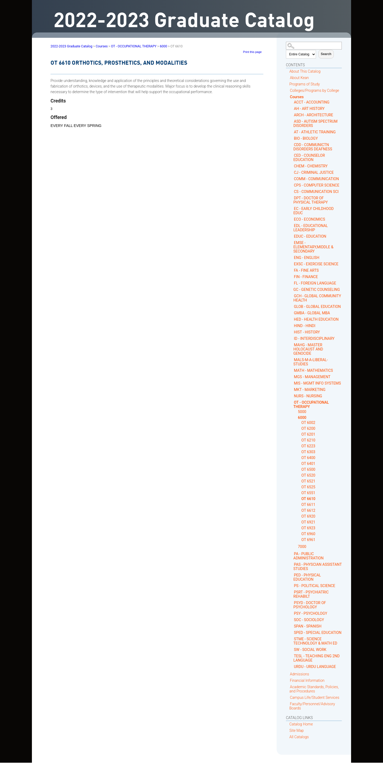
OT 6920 (308, 516)
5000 (302, 412)
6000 (302, 417)
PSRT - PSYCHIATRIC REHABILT (311, 594)
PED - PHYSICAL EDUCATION (307, 577)
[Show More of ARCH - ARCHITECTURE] (292, 115)
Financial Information (307, 680)
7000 (302, 546)
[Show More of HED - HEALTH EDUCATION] (292, 319)
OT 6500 (308, 469)
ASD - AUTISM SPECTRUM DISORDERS (315, 123)
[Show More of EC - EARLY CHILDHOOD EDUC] (292, 209)
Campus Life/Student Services (314, 697)
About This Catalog (304, 71)
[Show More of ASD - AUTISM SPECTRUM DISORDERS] (292, 121)
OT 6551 (308, 493)
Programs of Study (304, 84)
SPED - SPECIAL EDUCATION (318, 632)
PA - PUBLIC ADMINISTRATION (308, 556)
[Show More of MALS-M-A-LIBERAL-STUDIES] (292, 360)
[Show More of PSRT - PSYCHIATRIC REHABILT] (292, 592)
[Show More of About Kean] (288, 78)
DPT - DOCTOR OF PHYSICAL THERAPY (310, 200)
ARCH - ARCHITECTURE (313, 115)
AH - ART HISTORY (309, 108)
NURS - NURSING (308, 396)
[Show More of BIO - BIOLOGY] (292, 138)
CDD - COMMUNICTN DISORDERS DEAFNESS (312, 147)
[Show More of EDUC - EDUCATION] (292, 236)
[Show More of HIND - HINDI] (292, 326)
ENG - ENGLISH (306, 257)
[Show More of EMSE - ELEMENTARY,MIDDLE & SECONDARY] (292, 243)
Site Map (296, 730)
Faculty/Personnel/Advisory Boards (312, 706)
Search (326, 54)
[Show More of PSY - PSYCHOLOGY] (292, 613)
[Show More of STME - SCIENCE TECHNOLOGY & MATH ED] (292, 639)
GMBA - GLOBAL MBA (312, 313)
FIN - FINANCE (306, 277)
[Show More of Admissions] (288, 674)
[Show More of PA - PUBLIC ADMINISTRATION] (292, 554)
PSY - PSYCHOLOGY (310, 613)
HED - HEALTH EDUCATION (316, 319)
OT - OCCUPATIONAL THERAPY (311, 404)
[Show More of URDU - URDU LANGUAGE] (292, 666)
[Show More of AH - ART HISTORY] (292, 108)
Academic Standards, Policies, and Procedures (314, 689)
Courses (297, 97)
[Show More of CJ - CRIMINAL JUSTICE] (292, 172)
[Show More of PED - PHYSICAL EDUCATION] (292, 575)
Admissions (299, 674)
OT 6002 (308, 422)
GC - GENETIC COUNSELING (316, 289)
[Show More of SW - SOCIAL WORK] (292, 649)
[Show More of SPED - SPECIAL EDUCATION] (292, 632)
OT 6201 (308, 434)
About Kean (299, 78)
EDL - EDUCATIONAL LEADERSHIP (310, 228)
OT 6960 (308, 534)
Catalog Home (301, 724)
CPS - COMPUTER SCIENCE (316, 185)
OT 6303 (308, 452)
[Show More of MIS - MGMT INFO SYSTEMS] (292, 383)
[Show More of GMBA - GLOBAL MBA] (292, 313)
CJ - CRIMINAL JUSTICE (314, 172)
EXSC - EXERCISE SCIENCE (316, 264)
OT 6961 (308, 540)
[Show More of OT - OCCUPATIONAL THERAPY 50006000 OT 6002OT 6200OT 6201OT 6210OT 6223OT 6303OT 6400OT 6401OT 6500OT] (292, 402)
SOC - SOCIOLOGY (309, 620)
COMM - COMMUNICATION (316, 179)
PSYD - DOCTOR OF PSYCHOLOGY (309, 605)
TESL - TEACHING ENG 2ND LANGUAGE (316, 658)
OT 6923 (308, 528)
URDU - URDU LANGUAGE (315, 667)
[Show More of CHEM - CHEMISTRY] (292, 166)
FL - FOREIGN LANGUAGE (315, 283)
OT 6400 (308, 458)
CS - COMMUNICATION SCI (316, 191)
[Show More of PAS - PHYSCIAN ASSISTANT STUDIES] (292, 564)
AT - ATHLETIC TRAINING (315, 132)
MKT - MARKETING (310, 389)
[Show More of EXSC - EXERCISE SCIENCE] (292, 264)
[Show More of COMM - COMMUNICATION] (292, 179)
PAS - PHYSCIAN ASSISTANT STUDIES (317, 566)
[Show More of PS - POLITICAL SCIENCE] (292, 586)
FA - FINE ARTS (306, 270)
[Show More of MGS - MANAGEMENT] (292, 377)
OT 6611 (308, 504)
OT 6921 (308, 522)
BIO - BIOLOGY (306, 138)
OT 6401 (308, 463)
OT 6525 (308, 487)
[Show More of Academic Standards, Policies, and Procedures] (288, 687)
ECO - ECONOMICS (309, 219)
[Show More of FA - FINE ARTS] (292, 270)
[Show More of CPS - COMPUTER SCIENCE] (292, 185)
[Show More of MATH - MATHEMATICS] (292, 370)
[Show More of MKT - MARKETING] (292, 389)
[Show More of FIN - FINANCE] (292, 277)
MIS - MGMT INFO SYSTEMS (317, 383)
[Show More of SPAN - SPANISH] (292, 626)
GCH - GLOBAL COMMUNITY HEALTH (317, 298)
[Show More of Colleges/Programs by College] (288, 90)
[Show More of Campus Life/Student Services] (288, 697)
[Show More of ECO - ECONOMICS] (292, 219)
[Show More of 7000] (296, 547)
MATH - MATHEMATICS (313, 370)
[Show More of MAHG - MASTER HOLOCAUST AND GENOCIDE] (292, 345)
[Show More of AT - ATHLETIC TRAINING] (292, 132)
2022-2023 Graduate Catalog (71, 46)
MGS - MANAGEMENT (312, 377)
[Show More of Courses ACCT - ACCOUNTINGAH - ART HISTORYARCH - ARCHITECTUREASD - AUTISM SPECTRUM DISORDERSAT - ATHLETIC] (288, 97)
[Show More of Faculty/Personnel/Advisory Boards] (288, 704)
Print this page (252, 51)
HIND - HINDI (304, 326)
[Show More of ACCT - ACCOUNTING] (292, 102)
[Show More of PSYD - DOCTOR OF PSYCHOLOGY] (292, 603)
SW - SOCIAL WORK (310, 649)
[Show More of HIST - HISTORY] (292, 332)
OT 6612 (308, 510)
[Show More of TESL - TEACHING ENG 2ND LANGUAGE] (292, 656)
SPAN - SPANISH (308, 626)
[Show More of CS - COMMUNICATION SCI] (292, 191)
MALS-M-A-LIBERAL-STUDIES (310, 362)
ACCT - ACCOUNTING (311, 102)
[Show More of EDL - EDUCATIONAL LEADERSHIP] (292, 226)
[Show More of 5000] (296, 412)
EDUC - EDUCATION (310, 236)
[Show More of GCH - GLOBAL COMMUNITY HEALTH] (292, 296)
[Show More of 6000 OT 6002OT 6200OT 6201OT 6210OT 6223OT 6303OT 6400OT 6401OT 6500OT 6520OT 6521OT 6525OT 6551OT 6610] (296, 418)
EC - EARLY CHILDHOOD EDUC (313, 211)
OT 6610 (308, 499)
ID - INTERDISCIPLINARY (314, 338)
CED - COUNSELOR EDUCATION (309, 157)
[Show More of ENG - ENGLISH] (292, 257)
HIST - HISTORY (307, 332)
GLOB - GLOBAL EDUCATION (317, 306)
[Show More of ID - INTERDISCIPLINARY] (292, 338)
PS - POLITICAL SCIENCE (314, 586)
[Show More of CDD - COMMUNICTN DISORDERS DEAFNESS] (292, 145)
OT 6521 (308, 481)
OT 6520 (308, 475)
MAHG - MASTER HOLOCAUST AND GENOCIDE (308, 349)
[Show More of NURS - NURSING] (292, 396)
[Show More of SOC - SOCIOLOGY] (292, 620)
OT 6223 (308, 446)
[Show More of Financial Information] (288, 680)
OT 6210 (308, 440)
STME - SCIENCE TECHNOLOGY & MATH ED (315, 641)
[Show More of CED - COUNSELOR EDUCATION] (292, 155)
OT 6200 (308, 428)
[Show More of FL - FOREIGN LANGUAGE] (292, 283)
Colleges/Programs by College (314, 90)
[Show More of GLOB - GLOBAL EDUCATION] (292, 306)
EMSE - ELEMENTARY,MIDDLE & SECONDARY (313, 247)
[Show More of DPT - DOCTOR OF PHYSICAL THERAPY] (292, 198)
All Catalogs (299, 737)
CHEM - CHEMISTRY (311, 166)
